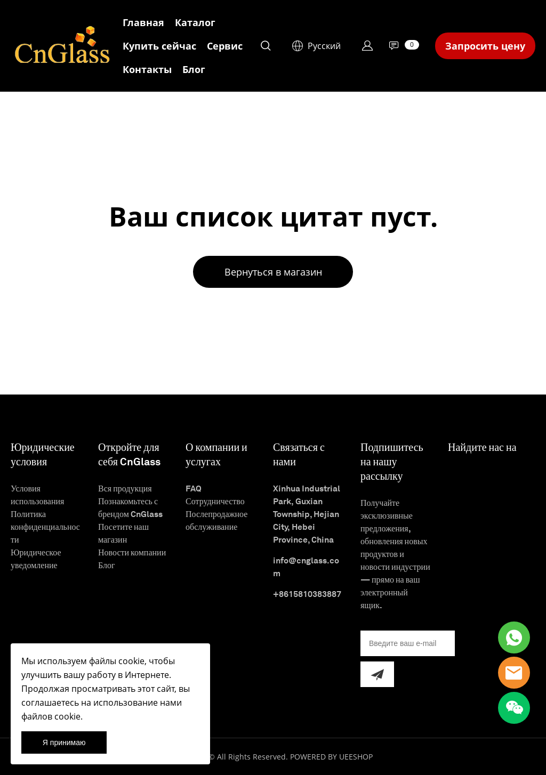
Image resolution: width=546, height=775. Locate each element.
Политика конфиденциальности (45, 526)
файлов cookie (51, 716)
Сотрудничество (215, 501)
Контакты (147, 69)
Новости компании (132, 552)
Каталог (195, 22)
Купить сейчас (159, 45)
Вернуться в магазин (273, 271)
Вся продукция (125, 488)
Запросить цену (485, 45)
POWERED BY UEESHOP (331, 757)
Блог (193, 69)
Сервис (225, 45)
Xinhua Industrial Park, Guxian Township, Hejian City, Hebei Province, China (306, 514)
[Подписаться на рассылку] (377, 674)
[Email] (407, 643)
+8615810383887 (307, 594)
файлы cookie (116, 661)
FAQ (194, 488)
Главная (143, 22)
